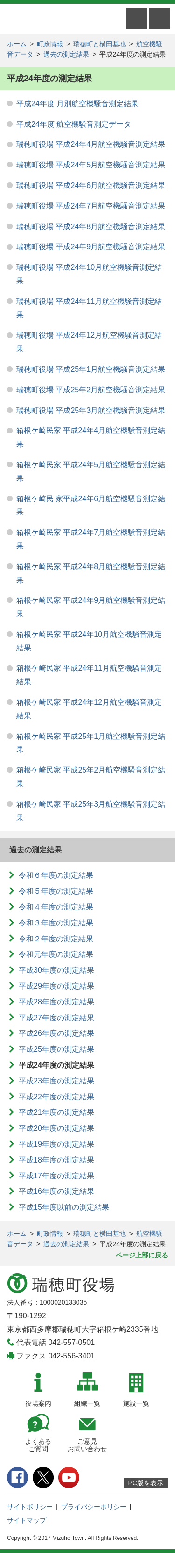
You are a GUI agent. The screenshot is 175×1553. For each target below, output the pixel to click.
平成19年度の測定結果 (56, 1144)
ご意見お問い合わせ (87, 1445)
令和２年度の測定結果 (56, 939)
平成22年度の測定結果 (56, 1097)
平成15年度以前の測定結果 (64, 1207)
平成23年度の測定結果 (56, 1081)
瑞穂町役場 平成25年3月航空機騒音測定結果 (90, 410)
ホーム (17, 44)
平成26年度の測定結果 (56, 1033)
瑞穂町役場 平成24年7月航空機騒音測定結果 (90, 206)
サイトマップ (26, 1520)
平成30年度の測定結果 (56, 970)
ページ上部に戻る (142, 1255)
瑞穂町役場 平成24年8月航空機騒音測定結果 (90, 227)
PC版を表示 (145, 1483)
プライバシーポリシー (93, 1506)
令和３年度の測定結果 (56, 923)
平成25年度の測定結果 (56, 1049)
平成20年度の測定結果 (56, 1128)
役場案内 (38, 1403)
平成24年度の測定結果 (56, 1065)
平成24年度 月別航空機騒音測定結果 (77, 104)
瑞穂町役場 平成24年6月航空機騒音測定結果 (90, 185)
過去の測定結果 (66, 54)
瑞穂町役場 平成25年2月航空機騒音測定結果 (90, 390)
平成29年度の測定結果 (56, 986)
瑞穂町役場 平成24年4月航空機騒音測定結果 (90, 144)
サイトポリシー (30, 1506)
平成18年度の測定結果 (56, 1160)
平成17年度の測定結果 (56, 1176)
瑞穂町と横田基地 (99, 44)
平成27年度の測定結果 (56, 1018)
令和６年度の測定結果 (56, 875)
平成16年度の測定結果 (56, 1191)
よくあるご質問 (38, 1445)
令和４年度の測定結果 (56, 907)
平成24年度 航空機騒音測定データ (73, 124)
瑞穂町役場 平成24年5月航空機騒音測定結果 (90, 165)
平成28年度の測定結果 (56, 1002)
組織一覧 (87, 1403)
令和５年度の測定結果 (56, 891)
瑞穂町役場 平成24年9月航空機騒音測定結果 (90, 247)
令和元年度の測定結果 (56, 954)
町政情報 (50, 44)
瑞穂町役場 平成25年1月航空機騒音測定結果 (90, 369)
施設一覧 (136, 1403)
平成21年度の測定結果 (56, 1112)
